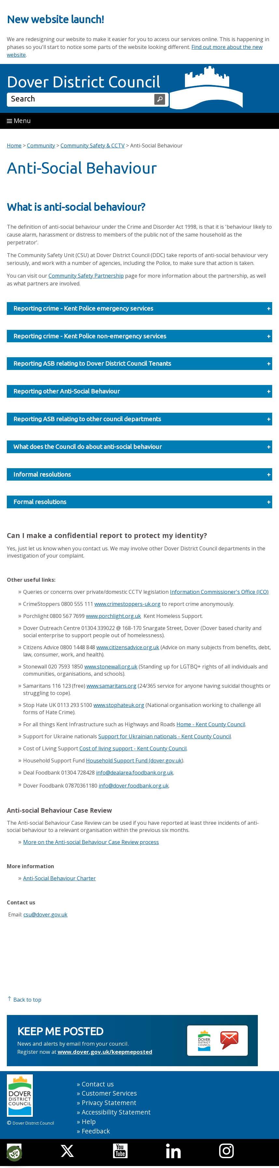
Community (41, 145)
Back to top (24, 999)
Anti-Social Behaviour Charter (59, 878)
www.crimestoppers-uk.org (127, 603)
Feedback (96, 1131)
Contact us (98, 1084)
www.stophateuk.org (118, 705)
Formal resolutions (141, 502)
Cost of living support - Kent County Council (133, 748)
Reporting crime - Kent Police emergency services (141, 308)
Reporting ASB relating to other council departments (141, 419)
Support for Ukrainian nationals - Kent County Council (164, 736)
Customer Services (109, 1093)
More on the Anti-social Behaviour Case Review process (91, 842)
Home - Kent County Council (210, 724)
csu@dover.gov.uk (45, 914)
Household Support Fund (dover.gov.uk (134, 760)
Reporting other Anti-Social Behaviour (141, 391)
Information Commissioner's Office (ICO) (219, 591)
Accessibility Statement (116, 1112)
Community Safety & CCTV (93, 145)
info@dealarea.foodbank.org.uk (134, 772)
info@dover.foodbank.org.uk (134, 785)
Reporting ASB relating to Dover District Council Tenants (141, 363)
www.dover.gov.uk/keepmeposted (105, 1051)
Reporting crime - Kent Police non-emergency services (141, 336)
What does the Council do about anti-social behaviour (141, 447)
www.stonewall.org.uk (110, 666)
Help (89, 1121)
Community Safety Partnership (86, 275)
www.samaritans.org (111, 685)
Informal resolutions (141, 474)
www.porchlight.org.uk (113, 616)
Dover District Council (83, 81)
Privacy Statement (109, 1102)
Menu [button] (19, 120)
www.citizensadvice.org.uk (127, 647)
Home (14, 145)
